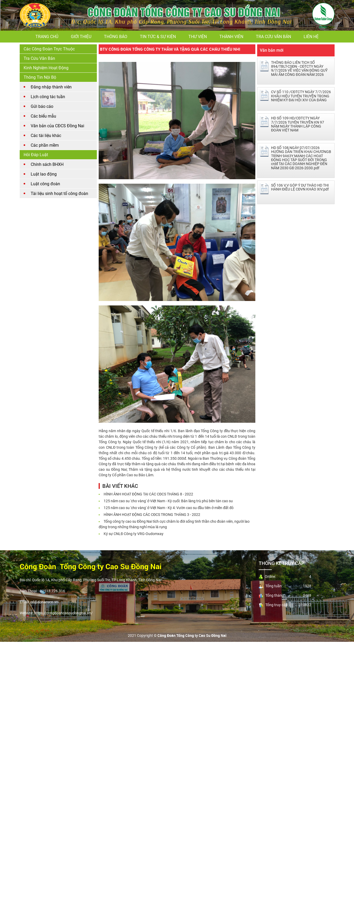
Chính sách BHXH (47, 164)
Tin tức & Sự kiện (158, 36)
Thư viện (197, 36)
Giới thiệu (81, 36)
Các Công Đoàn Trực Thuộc (49, 48)
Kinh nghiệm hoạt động (46, 67)
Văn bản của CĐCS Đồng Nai (57, 125)
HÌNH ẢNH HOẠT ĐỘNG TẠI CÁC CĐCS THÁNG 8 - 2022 (148, 494)
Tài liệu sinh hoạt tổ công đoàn (59, 193)
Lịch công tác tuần (48, 96)
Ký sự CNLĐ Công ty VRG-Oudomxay (133, 534)
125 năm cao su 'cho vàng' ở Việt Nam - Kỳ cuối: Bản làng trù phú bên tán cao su (168, 501)
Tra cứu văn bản (273, 36)
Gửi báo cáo (42, 106)
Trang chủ (46, 36)
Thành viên (231, 36)
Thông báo (115, 36)
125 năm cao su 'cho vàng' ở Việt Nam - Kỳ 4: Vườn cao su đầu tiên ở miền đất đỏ (169, 508)
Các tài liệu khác (46, 135)
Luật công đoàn (45, 183)
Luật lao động (44, 174)
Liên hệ (311, 36)
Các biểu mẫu (43, 116)
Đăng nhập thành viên (51, 86)
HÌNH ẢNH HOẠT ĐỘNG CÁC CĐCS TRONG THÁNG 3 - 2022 (152, 514)
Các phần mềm (45, 145)
